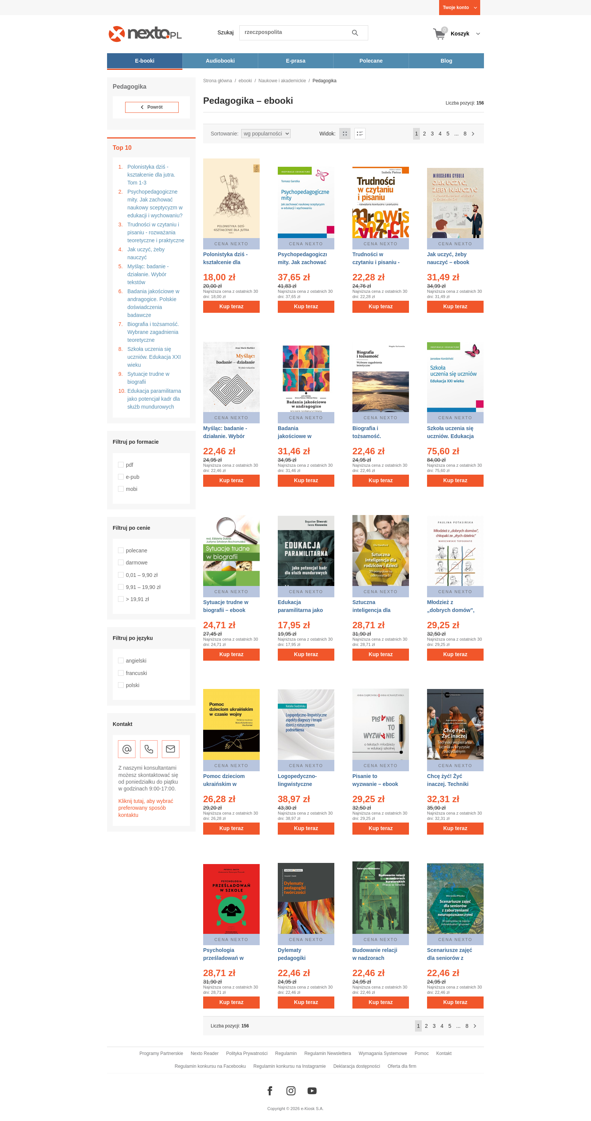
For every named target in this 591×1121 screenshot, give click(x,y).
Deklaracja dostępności (356, 1066)
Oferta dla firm (401, 1066)
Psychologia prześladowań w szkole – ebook (223, 958)
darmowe (137, 563)
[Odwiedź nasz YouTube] (312, 1091)
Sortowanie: (225, 134)
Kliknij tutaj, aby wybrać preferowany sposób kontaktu (145, 808)
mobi (131, 489)
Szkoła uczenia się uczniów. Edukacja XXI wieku (154, 357)
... (456, 134)
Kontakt (444, 1053)
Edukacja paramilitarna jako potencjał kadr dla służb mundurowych (154, 399)
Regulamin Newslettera (327, 1053)
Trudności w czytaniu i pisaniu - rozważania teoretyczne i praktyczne (155, 232)
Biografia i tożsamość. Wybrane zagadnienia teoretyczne (153, 332)
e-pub (132, 477)
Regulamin (286, 1053)
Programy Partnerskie (161, 1053)
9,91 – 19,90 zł (143, 587)
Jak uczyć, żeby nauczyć (146, 253)
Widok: (328, 134)
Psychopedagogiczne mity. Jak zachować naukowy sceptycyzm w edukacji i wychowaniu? (154, 203)
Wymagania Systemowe (382, 1053)
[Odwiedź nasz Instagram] (291, 1091)
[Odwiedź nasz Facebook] (270, 1091)
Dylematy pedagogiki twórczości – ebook (302, 958)
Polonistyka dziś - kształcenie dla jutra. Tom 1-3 (151, 175)
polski (132, 685)
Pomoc (422, 1053)
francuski (136, 673)
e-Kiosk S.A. (312, 1108)
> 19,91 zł (137, 599)
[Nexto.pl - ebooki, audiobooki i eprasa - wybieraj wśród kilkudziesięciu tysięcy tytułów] (145, 34)
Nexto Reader (205, 1053)
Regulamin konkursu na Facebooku (210, 1066)
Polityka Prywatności (247, 1053)
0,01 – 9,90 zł (142, 575)
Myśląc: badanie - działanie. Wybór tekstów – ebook (225, 436)
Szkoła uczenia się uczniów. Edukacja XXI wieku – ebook (450, 436)
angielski (136, 661)
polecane (136, 550)
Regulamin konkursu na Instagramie (289, 1066)
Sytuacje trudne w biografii (148, 378)
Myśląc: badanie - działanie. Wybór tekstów (148, 274)
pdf (129, 465)
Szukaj (225, 32)
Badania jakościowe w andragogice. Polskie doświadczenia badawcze (153, 303)
